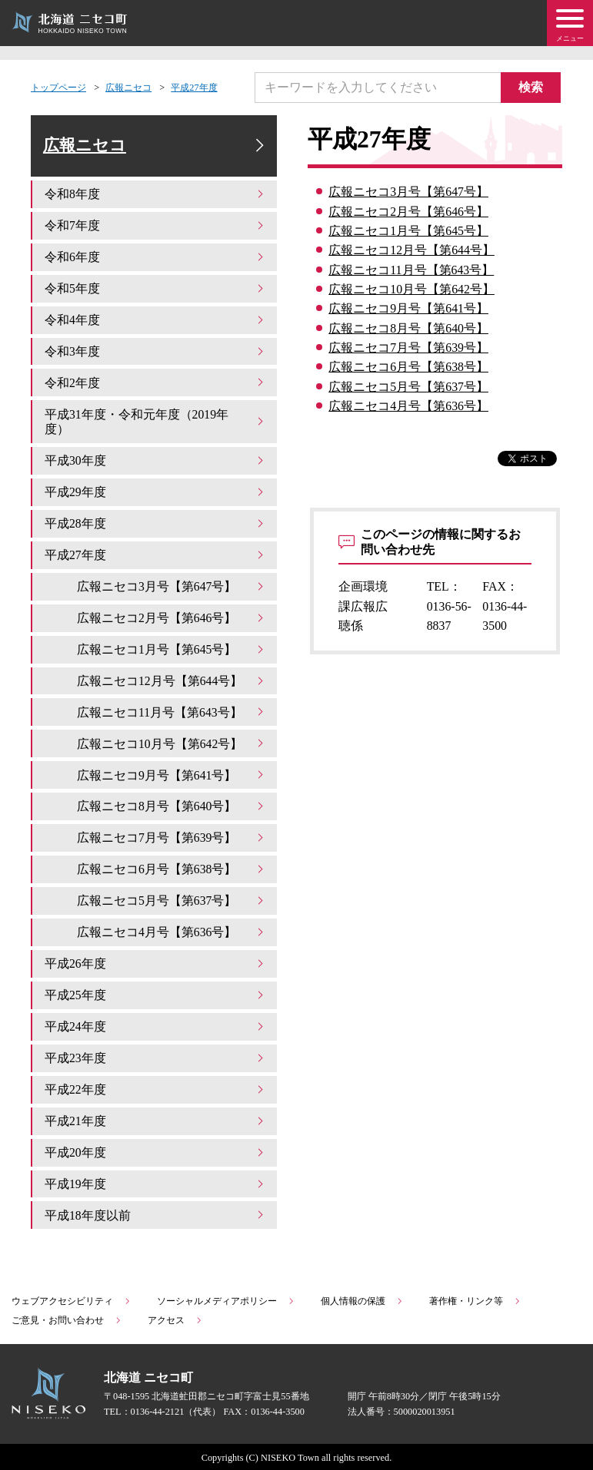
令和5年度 (155, 289)
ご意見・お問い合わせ (67, 1318)
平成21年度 (155, 1119)
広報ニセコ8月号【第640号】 (408, 328)
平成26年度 (155, 962)
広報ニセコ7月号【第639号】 (408, 347)
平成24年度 (155, 1024)
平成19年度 (155, 1181)
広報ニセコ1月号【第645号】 (408, 230)
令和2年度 (155, 383)
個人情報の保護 (362, 1298)
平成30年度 (155, 461)
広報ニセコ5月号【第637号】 (408, 386)
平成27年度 (194, 87)
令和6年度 (155, 257)
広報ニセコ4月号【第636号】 (408, 405)
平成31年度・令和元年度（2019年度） (155, 422)
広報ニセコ (128, 87)
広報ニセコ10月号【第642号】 (411, 289)
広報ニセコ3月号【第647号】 (408, 191)
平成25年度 (155, 994)
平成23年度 (155, 1056)
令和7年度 (155, 226)
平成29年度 (155, 492)
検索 (531, 87)
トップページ (58, 87)
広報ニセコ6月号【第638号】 (408, 366)
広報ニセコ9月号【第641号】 (408, 308)
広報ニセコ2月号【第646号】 (408, 211)
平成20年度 (155, 1150)
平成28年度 (155, 524)
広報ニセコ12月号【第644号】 (411, 250)
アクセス (175, 1318)
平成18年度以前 (155, 1213)
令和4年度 (155, 320)
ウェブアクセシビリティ (72, 1298)
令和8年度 (155, 195)
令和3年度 (155, 352)
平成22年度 (155, 1087)
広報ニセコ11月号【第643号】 (411, 269)
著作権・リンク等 (475, 1298)
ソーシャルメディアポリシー (226, 1298)
